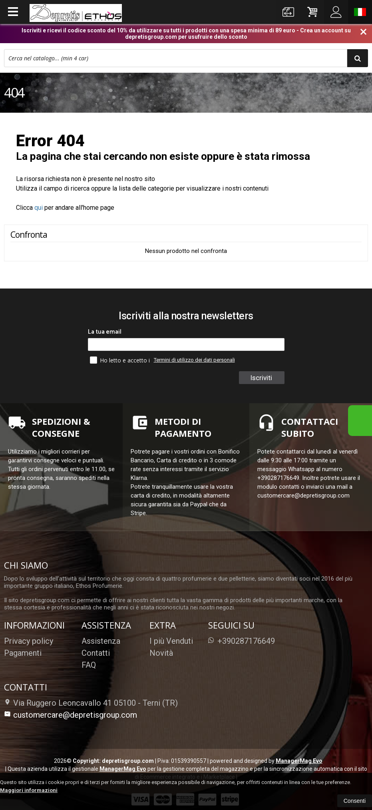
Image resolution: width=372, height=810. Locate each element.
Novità (161, 653)
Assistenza (101, 641)
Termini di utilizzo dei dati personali (194, 360)
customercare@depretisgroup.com (70, 715)
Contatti (96, 653)
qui (38, 207)
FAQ (89, 665)
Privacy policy (28, 641)
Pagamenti (23, 653)
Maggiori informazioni (29, 790)
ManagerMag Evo (299, 761)
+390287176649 (241, 641)
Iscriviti (261, 378)
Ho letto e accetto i (120, 360)
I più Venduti (171, 641)
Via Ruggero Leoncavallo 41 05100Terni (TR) (91, 703)
